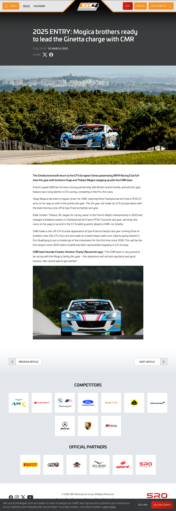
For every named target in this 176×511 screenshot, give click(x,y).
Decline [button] (142, 504)
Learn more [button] (109, 506)
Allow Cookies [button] (162, 504)
